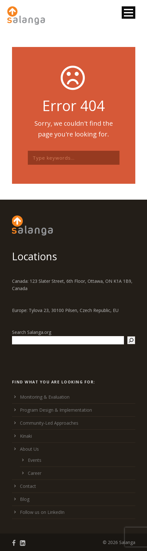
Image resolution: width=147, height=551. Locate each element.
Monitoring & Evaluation (45, 397)
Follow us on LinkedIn (42, 512)
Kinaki (26, 436)
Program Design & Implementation (56, 410)
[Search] (131, 340)
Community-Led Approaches (49, 423)
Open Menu (128, 12)
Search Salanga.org (31, 332)
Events (34, 460)
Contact (28, 486)
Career (34, 473)
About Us (29, 449)
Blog (24, 499)
